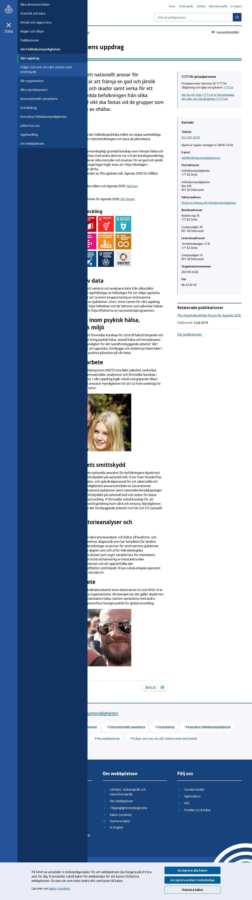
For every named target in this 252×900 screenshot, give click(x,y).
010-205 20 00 (190, 137)
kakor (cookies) (59, 888)
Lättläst (201, 6)
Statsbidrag (28, 108)
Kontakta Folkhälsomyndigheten (43, 116)
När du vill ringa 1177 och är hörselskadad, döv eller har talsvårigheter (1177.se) (208, 97)
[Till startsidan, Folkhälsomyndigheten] (8, 8)
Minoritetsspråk (218, 6)
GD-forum (127, 199)
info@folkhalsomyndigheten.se (200, 158)
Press (172, 6)
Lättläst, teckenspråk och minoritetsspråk (128, 791)
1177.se (228, 87)
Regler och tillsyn (32, 31)
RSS (186, 803)
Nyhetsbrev (192, 796)
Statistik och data (32, 13)
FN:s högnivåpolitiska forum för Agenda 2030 (209, 315)
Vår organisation (32, 81)
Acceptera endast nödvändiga (192, 880)
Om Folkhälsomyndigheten (40, 49)
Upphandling (29, 134)
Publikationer (29, 40)
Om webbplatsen (32, 143)
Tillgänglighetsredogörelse (128, 808)
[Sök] (237, 17)
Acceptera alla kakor (193, 870)
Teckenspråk (186, 6)
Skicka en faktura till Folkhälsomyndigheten (208, 203)
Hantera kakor (192, 890)
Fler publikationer (189, 334)
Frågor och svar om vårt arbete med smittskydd (46, 69)
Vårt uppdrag (29, 58)
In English (236, 6)
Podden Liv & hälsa (197, 810)
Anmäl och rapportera (35, 22)
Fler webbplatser (121, 801)
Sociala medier (194, 789)
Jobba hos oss (30, 125)
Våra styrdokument (34, 90)
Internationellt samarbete (39, 99)
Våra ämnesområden (35, 4)
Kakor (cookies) (120, 815)
